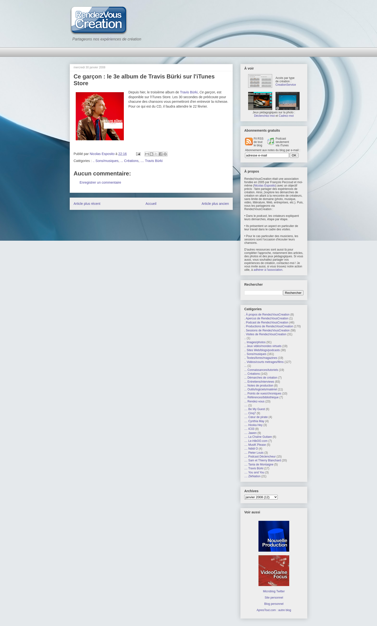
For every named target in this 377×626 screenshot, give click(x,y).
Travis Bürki (189, 92)
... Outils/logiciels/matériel (260, 389)
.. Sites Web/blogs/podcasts (262, 350)
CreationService (286, 84)
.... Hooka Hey (253, 425)
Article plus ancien (215, 204)
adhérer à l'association (268, 269)
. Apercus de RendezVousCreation (266, 318)
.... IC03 (249, 429)
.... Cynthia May (254, 421)
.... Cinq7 (250, 413)
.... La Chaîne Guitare (258, 437)
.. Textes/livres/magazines (260, 358)
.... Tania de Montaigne (258, 464)
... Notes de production (258, 385)
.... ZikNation (252, 476)
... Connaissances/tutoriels (261, 370)
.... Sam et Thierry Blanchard (262, 460)
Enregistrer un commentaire (100, 182)
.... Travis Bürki (151, 161)
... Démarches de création (260, 377)
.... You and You (254, 472)
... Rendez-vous (254, 401)
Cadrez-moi (286, 115)
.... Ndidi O (251, 448)
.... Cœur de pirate (256, 417)
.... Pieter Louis (254, 452)
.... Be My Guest (254, 409)
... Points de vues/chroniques (262, 393)
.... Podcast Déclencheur (260, 456)
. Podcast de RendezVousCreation (266, 322)
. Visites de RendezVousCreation (265, 334)
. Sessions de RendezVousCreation (267, 330)
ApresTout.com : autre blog (274, 610)
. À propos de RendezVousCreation (266, 314)
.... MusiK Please (255, 444)
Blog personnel (273, 604)
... (245, 366)
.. (245, 338)
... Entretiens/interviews (259, 381)
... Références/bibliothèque (261, 397)
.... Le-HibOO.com (256, 441)
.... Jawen (250, 433)
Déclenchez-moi (264, 115)
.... (245, 405)
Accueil (150, 204)
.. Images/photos (255, 342)
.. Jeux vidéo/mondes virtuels (263, 346)
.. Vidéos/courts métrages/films (264, 362)
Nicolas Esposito (265, 185)
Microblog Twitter (274, 591)
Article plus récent (87, 204)
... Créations (129, 161)
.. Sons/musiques (105, 161)
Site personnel (274, 597)
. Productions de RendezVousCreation (268, 326)
